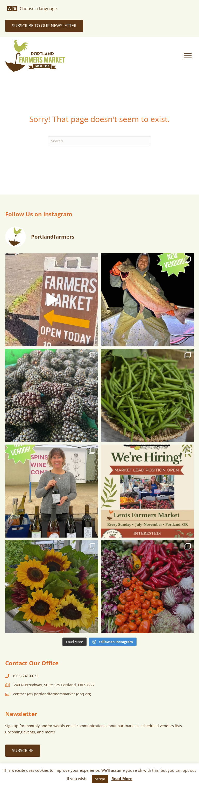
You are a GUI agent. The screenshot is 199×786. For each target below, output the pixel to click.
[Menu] (188, 56)
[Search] (99, 140)
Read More (121, 778)
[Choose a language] (32, 9)
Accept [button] (100, 778)
